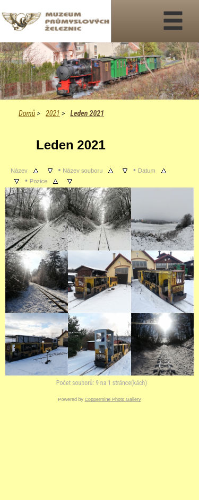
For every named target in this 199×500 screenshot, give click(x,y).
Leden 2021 (87, 113)
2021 (53, 113)
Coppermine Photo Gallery (112, 399)
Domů (27, 113)
